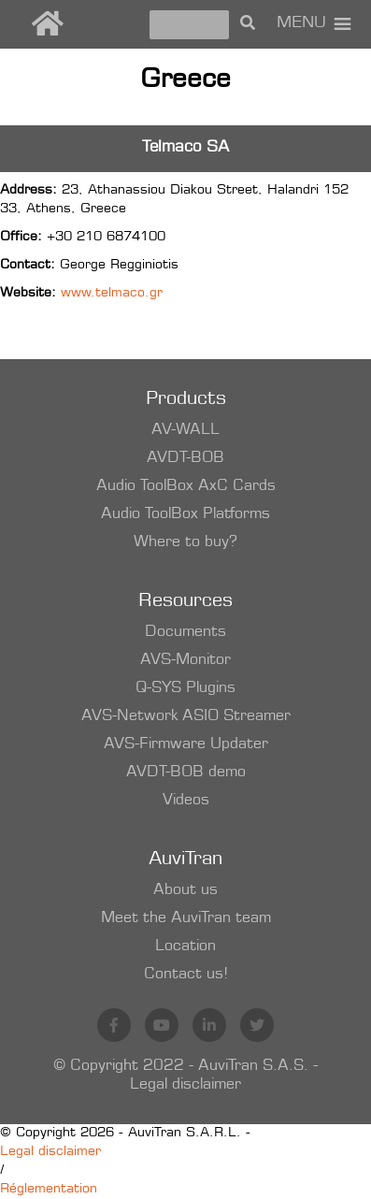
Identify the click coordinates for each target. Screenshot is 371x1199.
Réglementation (48, 1189)
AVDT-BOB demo (186, 772)
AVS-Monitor (185, 660)
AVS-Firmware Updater (186, 744)
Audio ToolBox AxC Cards (186, 486)
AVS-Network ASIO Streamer (186, 716)
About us (185, 890)
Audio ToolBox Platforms (185, 514)
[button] (301, 24)
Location (185, 946)
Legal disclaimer (185, 1084)
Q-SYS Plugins (185, 688)
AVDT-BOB (185, 458)
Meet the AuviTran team (186, 918)
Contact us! (186, 974)
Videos (186, 800)
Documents (185, 632)
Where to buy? (185, 542)
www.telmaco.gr (112, 293)
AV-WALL (185, 430)
